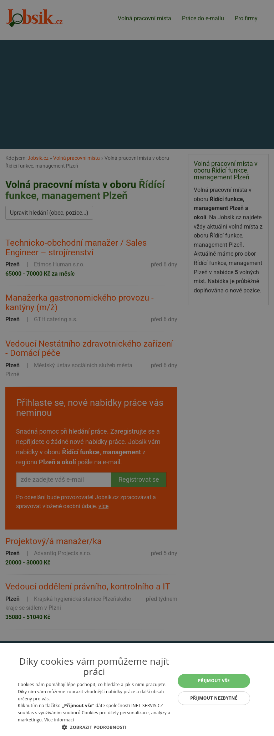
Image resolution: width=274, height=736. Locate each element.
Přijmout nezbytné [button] (214, 698)
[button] (94, 727)
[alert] (137, 368)
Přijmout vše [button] (214, 681)
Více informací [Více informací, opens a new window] (59, 720)
